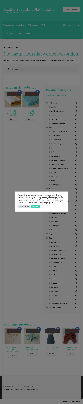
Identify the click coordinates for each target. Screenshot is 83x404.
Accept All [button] (35, 207)
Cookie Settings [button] (24, 207)
